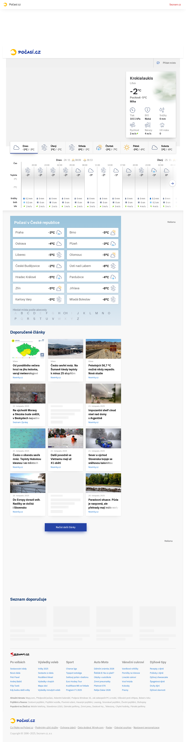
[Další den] (172, 183)
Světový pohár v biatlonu (77, 677)
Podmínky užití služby (46, 727)
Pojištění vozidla (52, 702)
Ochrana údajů (68, 727)
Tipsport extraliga (74, 673)
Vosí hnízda (127, 681)
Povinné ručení (68, 702)
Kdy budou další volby (20, 690)
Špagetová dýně (157, 681)
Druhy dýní (155, 686)
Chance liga (71, 669)
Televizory (109, 706)
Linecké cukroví (129, 677)
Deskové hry (98, 706)
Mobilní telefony (38, 706)
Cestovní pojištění (36, 702)
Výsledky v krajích (46, 681)
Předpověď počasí (44, 698)
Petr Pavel (15, 677)
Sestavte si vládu (45, 673)
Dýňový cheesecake (159, 677)
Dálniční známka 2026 (104, 669)
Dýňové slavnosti (157, 690)
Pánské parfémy (138, 706)
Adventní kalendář (62, 698)
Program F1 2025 (74, 690)
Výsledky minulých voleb (49, 690)
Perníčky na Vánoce (131, 673)
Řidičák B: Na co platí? (104, 673)
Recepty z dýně (157, 669)
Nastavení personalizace (146, 727)
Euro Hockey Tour (74, 681)
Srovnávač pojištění (111, 702)
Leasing (97, 702)
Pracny (125, 690)
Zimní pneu (86, 706)
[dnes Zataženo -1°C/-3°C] (24, 147)
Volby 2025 (43, 669)
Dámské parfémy (71, 706)
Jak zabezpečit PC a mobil (104, 698)
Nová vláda (15, 673)
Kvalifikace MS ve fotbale (77, 686)
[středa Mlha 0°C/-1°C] (79, 147)
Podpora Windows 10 (81, 698)
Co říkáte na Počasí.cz (21, 727)
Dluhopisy (141, 702)
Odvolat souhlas (122, 727)
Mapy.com (30, 698)
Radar (109, 727)
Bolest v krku (144, 698)
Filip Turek (14, 686)
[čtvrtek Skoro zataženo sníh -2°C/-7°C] (107, 147)
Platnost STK (100, 686)
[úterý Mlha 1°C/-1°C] (51, 147)
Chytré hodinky (122, 706)
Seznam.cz (175, 4)
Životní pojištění (128, 702)
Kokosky (126, 686)
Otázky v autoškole (102, 677)
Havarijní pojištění (84, 702)
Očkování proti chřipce (128, 698)
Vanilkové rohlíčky (130, 669)
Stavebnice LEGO (54, 706)
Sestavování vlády (18, 669)
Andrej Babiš (16, 681)
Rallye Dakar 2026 (102, 690)
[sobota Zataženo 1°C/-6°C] (162, 147)
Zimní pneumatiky (102, 681)
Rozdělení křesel (45, 677)
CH (65, 313)
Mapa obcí (42, 686)
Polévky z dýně (156, 673)
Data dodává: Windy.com (91, 727)
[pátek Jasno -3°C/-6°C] (134, 147)
